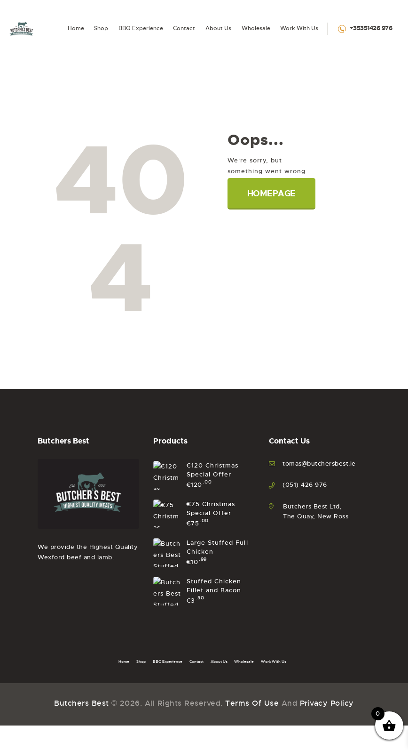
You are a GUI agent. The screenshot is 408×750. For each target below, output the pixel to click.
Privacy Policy (327, 69)
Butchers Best (81, 69)
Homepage (271, 193)
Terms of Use (252, 69)
